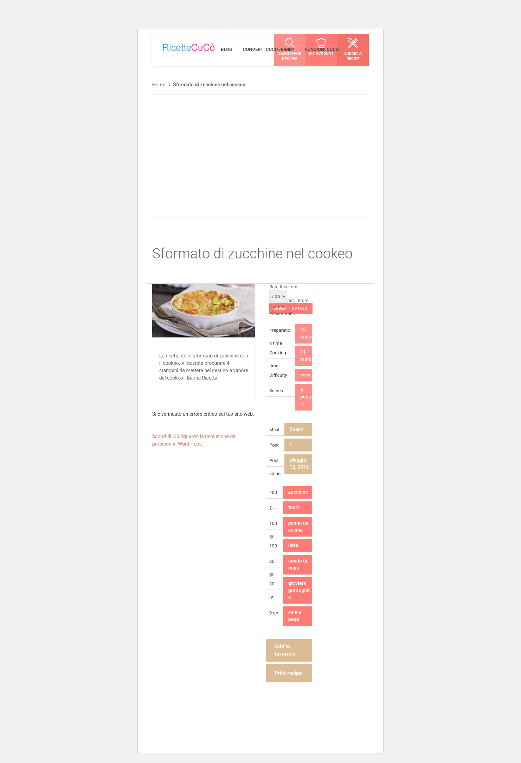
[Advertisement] (260, 168)
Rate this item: (283, 293)
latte (293, 545)
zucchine (298, 492)
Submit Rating (291, 308)
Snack (296, 429)
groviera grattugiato (299, 590)
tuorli (294, 507)
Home (159, 84)
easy (305, 374)
